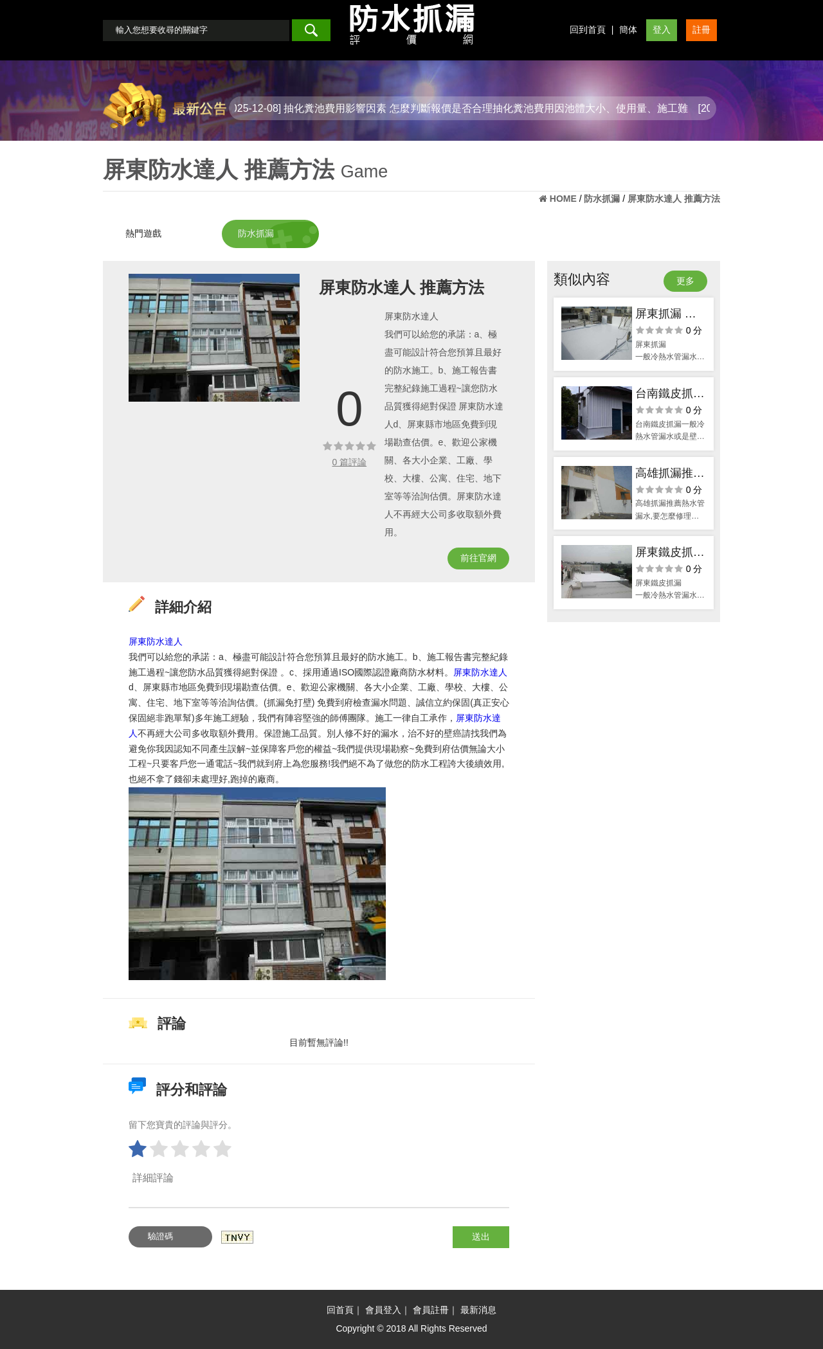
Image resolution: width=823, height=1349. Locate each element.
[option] (214, 338)
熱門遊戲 (143, 233)
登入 (662, 29)
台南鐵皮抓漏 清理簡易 (670, 395)
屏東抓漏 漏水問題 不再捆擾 (665, 315)
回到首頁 (588, 29)
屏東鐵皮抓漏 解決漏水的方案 (670, 554)
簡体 (628, 29)
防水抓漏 (256, 233)
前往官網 (478, 558)
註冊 (701, 29)
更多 (685, 281)
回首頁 (340, 1310)
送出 (481, 1236)
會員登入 (383, 1310)
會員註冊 (431, 1310)
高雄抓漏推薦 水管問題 (670, 475)
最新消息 (478, 1310)
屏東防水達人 (156, 641)
